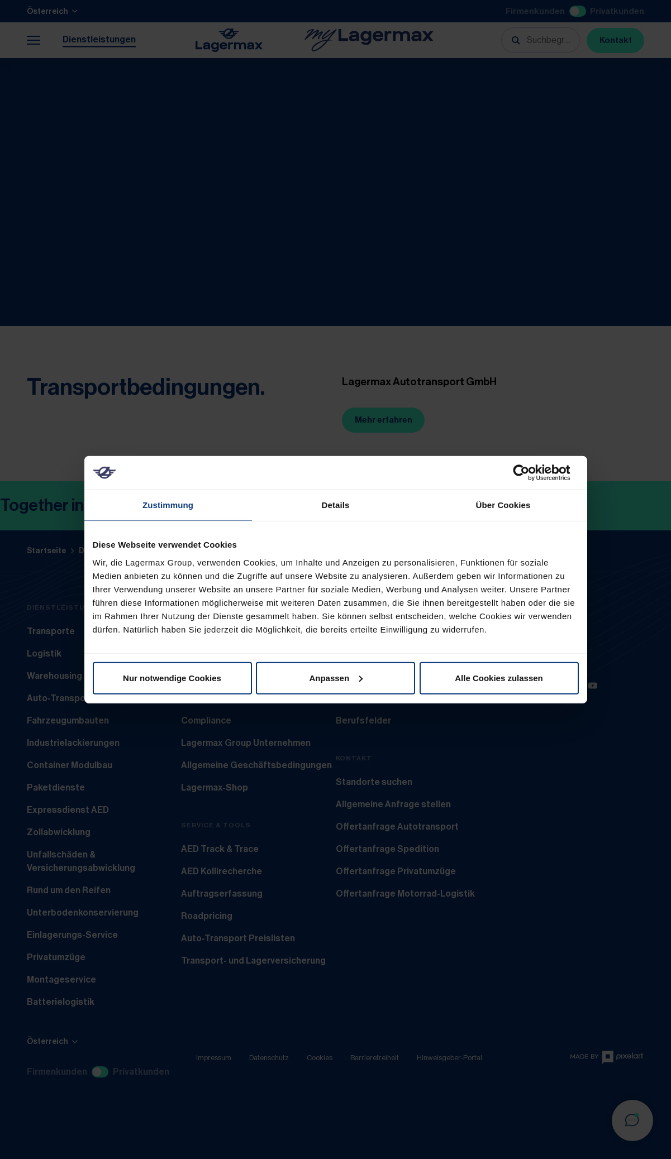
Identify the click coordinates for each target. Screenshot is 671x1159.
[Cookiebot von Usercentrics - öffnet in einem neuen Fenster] (530, 472)
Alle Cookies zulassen (499, 677)
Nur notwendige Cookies (172, 677)
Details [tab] (336, 505)
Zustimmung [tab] (167, 505)
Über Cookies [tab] (503, 505)
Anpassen (336, 677)
